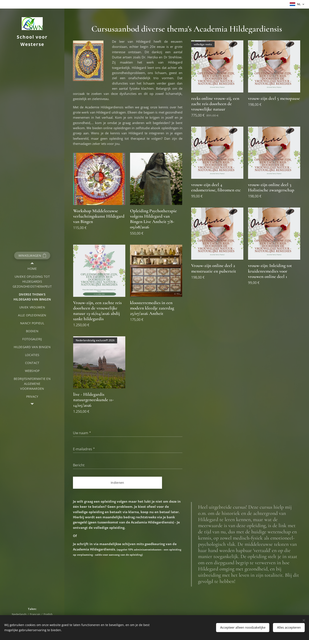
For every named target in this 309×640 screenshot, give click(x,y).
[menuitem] (32, 268)
